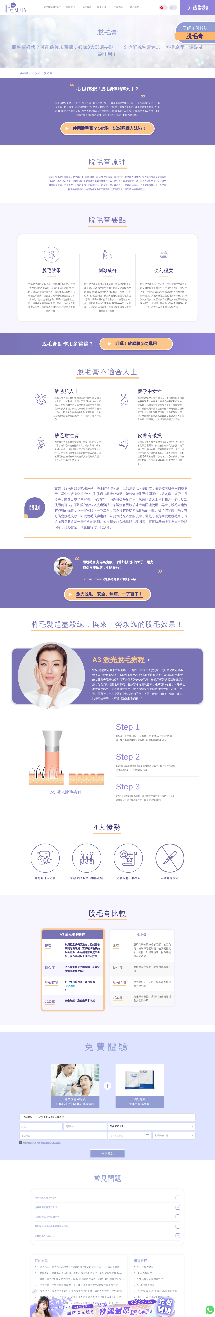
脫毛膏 (48, 73)
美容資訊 (25, 73)
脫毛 (37, 73)
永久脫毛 (71, 958)
